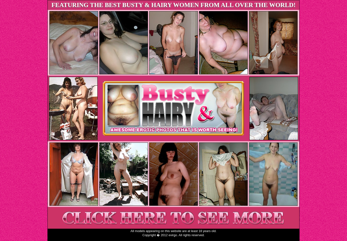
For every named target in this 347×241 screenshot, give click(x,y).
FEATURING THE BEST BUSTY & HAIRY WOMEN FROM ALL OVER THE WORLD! (173, 4)
